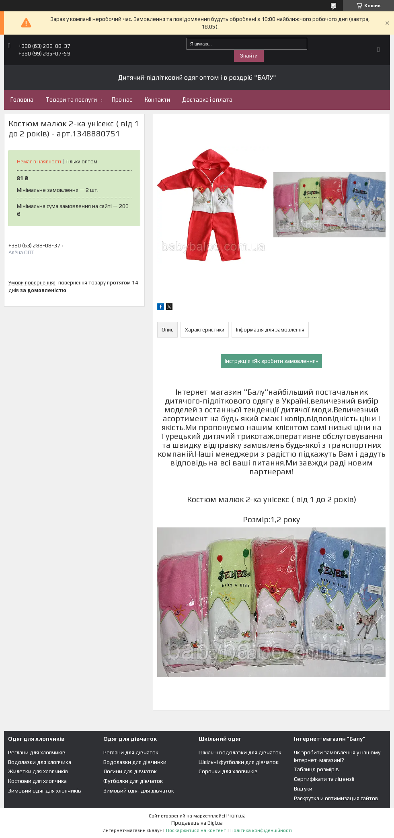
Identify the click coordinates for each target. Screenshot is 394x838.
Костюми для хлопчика (37, 781)
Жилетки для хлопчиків (38, 771)
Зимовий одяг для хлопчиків (44, 790)
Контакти (157, 99)
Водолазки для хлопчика (39, 762)
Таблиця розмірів (316, 769)
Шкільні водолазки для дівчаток (240, 752)
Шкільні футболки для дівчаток (239, 762)
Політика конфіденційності (261, 830)
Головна (21, 99)
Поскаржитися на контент (196, 830)
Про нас (121, 99)
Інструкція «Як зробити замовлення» (271, 361)
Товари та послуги (71, 99)
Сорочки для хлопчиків (228, 771)
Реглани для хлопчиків (37, 752)
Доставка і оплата (207, 99)
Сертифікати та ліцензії (324, 779)
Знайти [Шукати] (249, 56)
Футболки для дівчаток (133, 781)
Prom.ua (236, 816)
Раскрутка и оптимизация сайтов (336, 798)
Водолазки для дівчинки (134, 762)
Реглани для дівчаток (130, 752)
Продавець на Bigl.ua (197, 823)
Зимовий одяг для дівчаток (138, 790)
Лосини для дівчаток (130, 771)
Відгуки (303, 788)
